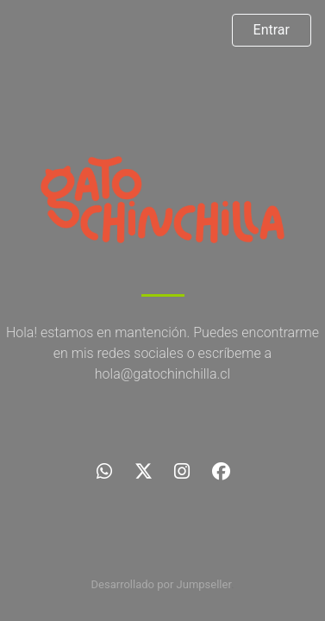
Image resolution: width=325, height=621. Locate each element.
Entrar (271, 30)
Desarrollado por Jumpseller (161, 584)
